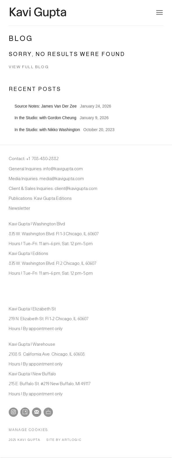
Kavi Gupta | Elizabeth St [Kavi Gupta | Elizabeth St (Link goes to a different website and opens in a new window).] (32, 308)
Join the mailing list (36, 412)
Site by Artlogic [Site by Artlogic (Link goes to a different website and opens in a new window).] (63, 439)
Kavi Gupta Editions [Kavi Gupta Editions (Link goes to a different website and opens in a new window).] (53, 198)
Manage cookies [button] (28, 430)
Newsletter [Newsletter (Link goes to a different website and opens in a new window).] (19, 208)
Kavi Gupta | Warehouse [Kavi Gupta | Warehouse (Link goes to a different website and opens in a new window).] (32, 344)
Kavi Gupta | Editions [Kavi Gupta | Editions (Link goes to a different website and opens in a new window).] (28, 253)
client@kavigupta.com (76, 188)
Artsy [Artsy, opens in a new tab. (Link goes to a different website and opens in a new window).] (25, 412)
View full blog (29, 67)
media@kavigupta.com (62, 178)
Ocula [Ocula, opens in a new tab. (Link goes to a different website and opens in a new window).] (48, 412)
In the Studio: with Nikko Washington (48, 135)
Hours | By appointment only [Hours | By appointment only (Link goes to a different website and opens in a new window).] (35, 328)
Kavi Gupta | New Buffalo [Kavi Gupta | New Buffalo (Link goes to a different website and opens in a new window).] (32, 373)
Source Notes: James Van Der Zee (46, 111)
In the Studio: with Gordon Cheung (46, 123)
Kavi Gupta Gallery (38, 13)
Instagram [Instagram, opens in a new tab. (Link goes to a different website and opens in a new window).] (13, 412)
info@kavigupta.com (63, 168)
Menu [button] (159, 12)
